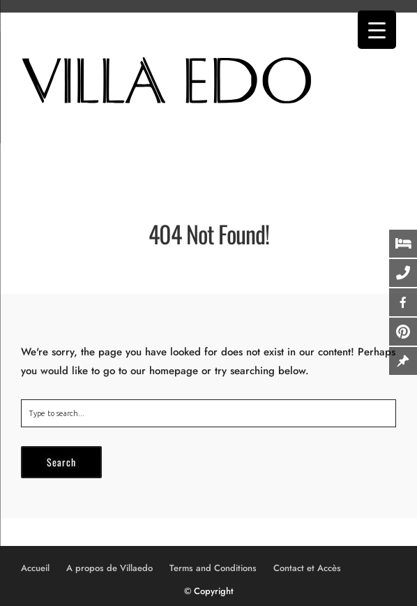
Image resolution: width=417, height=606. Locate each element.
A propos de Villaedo (109, 568)
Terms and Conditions (213, 568)
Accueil (35, 568)
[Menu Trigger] (377, 29)
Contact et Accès (307, 568)
